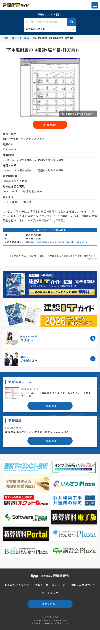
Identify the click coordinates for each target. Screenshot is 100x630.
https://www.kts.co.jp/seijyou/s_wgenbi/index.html (57, 241)
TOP (6, 38)
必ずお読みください (17, 585)
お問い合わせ (50, 604)
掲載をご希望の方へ (82, 585)
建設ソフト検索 (20, 38)
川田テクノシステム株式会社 (50, 229)
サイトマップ (50, 593)
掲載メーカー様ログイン (50, 585)
